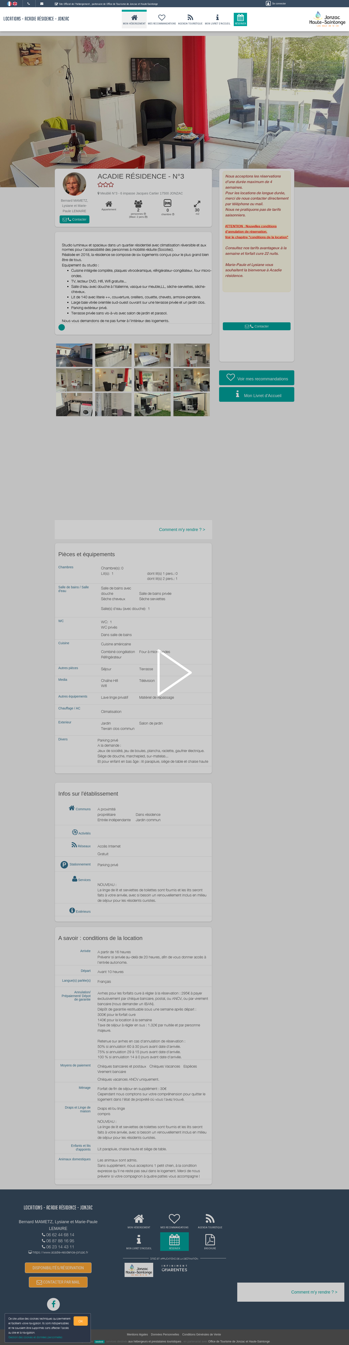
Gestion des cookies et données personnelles (35, 1337)
